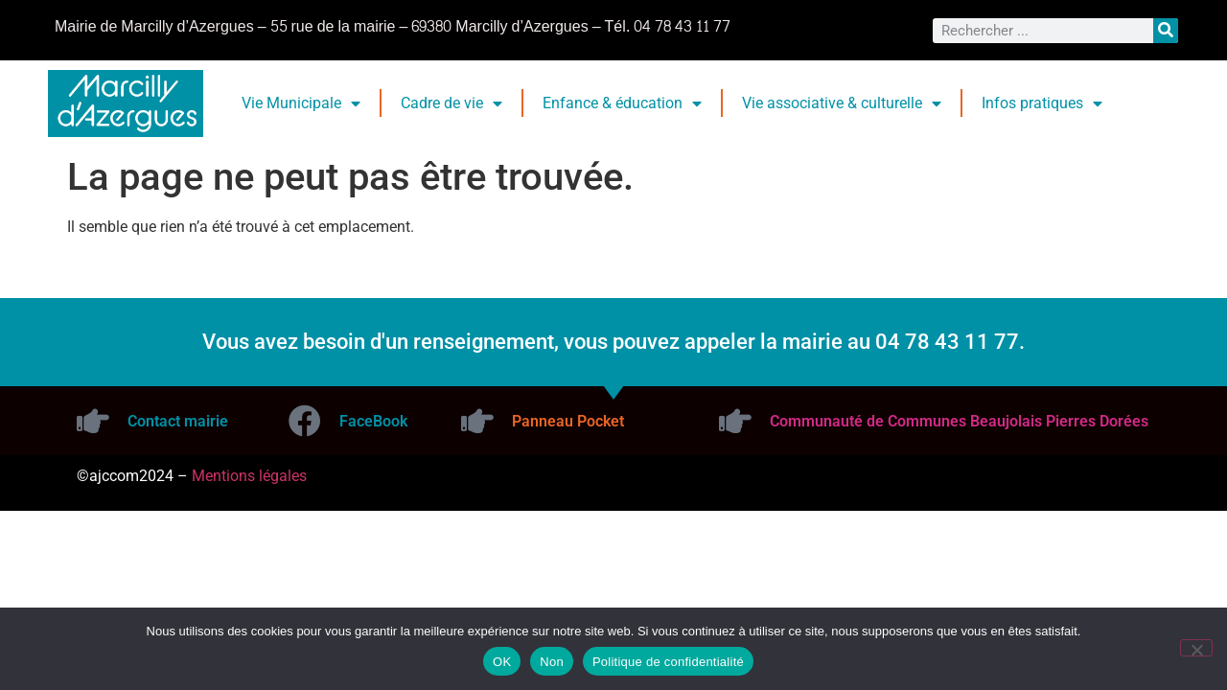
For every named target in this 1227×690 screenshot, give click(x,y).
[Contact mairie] (93, 420)
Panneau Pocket (568, 421)
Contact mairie (177, 421)
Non (552, 662)
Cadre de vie (451, 103)
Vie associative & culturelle (841, 103)
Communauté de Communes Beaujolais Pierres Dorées (959, 421)
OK (502, 662)
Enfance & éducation (622, 103)
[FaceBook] (305, 420)
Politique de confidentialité (668, 662)
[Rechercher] (1165, 30)
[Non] (1196, 647)
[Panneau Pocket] (477, 420)
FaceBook (373, 421)
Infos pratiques (1042, 103)
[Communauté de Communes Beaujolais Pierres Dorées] (735, 420)
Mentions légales (249, 476)
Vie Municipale (301, 103)
